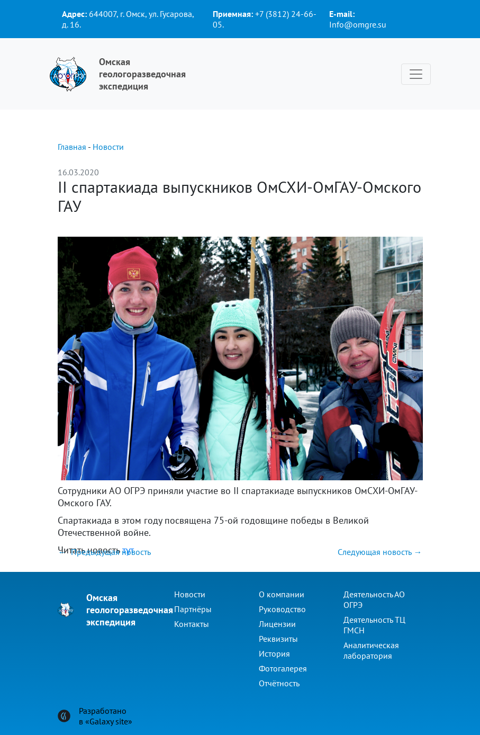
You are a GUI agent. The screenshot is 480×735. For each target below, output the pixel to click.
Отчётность (279, 683)
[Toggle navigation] (416, 74)
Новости (108, 146)
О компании (281, 594)
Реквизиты (278, 638)
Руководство (282, 609)
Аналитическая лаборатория (371, 650)
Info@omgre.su (357, 24)
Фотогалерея (283, 668)
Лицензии (277, 624)
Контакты (191, 624)
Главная (72, 146)
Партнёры (193, 609)
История (274, 653)
